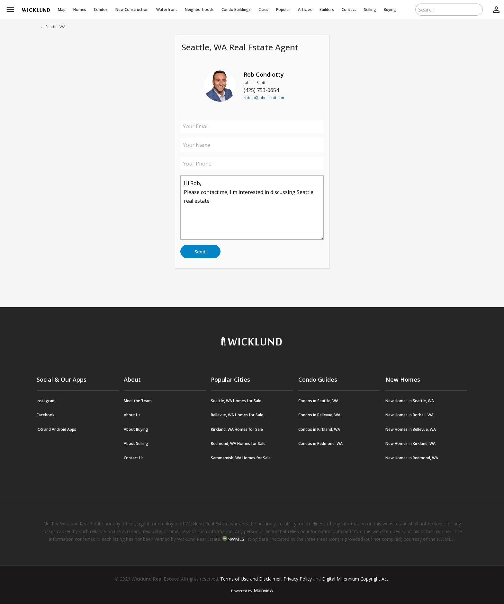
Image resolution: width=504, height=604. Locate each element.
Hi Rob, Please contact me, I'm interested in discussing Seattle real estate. (252, 207)
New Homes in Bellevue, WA (410, 429)
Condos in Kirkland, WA (319, 429)
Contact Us (134, 458)
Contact (349, 9)
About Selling (136, 443)
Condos (101, 9)
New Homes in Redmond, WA (411, 458)
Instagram (46, 401)
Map (62, 9)
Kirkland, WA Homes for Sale (237, 429)
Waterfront (166, 9)
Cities (263, 9)
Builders (327, 9)
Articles (305, 9)
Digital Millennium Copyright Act (355, 579)
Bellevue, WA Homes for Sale (237, 415)
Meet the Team (138, 401)
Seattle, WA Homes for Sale (236, 401)
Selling (370, 9)
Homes (79, 9)
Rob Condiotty (264, 74)
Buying (390, 9)
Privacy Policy (298, 579)
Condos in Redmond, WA (320, 443)
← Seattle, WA (53, 27)
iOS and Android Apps (56, 429)
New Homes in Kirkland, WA (410, 443)
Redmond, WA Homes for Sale (238, 443)
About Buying (136, 429)
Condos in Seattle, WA (318, 401)
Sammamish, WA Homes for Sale (241, 458)
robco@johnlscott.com (264, 97)
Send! (200, 252)
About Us (132, 415)
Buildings (236, 9)
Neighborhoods (199, 9)
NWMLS (235, 539)
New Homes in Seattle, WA (409, 401)
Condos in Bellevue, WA (319, 415)
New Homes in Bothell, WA (409, 415)
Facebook (46, 415)
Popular (283, 9)
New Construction (131, 9)
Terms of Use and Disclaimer (250, 579)
